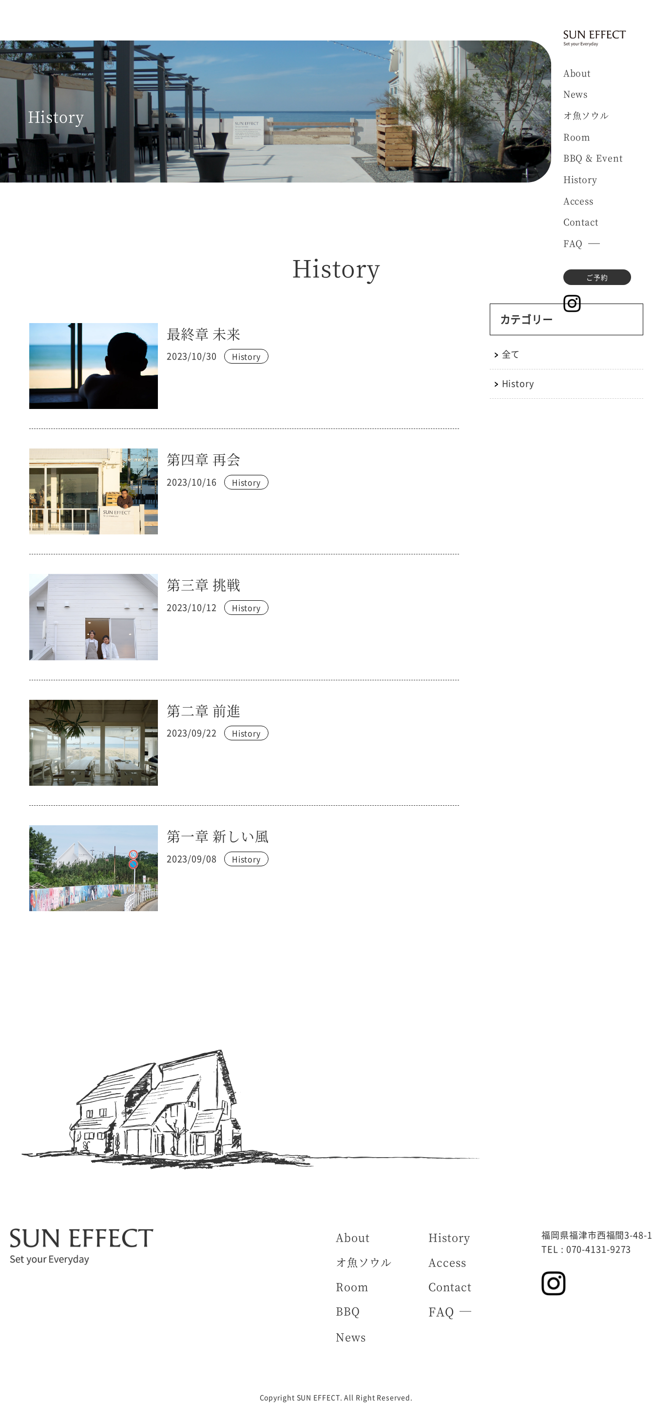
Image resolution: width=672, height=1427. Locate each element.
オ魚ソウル (586, 115)
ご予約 (597, 277)
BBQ (348, 1310)
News (575, 93)
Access (578, 200)
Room (577, 136)
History (580, 179)
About (577, 72)
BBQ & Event (593, 157)
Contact (580, 221)
